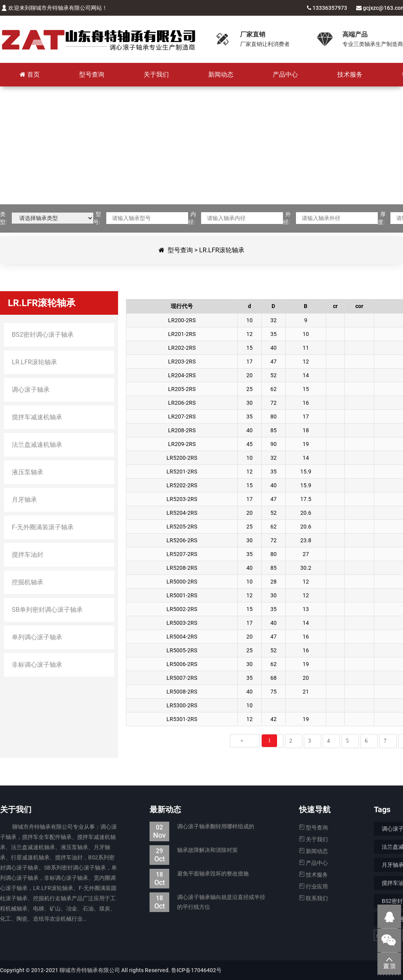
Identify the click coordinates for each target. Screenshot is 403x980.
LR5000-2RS (181, 581)
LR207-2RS (182, 416)
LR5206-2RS (181, 540)
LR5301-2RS (181, 719)
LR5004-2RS (181, 636)
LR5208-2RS (181, 568)
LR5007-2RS (181, 678)
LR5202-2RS (181, 485)
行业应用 (313, 886)
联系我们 (313, 898)
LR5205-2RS (181, 526)
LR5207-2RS (181, 554)
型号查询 (180, 250)
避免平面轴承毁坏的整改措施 (199, 874)
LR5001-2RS (181, 595)
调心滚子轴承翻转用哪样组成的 (202, 826)
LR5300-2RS (181, 705)
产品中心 (313, 863)
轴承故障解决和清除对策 (194, 850)
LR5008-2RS (181, 691)
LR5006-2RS (181, 664)
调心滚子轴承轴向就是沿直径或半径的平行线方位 (207, 902)
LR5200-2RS (181, 458)
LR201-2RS (182, 334)
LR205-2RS (182, 389)
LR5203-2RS (181, 499)
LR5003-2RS (181, 623)
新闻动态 (313, 851)
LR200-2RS (182, 320)
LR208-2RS (182, 430)
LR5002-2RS (181, 609)
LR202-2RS (182, 348)
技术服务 (313, 875)
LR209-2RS (182, 444)
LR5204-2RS (181, 513)
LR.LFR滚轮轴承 (221, 250)
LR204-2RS (182, 375)
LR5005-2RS (181, 650)
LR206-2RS (182, 403)
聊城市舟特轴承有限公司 (98, 39)
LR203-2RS (182, 361)
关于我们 (313, 839)
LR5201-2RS (181, 471)
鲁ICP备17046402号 (196, 970)
